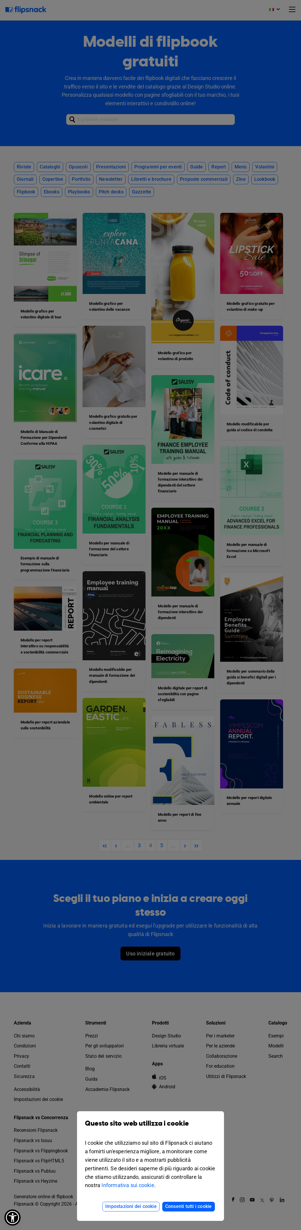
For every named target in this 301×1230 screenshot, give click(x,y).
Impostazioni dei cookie (131, 1206)
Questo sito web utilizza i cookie (150, 1128)
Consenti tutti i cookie (188, 1206)
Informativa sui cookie (127, 1185)
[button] (12, 1217)
